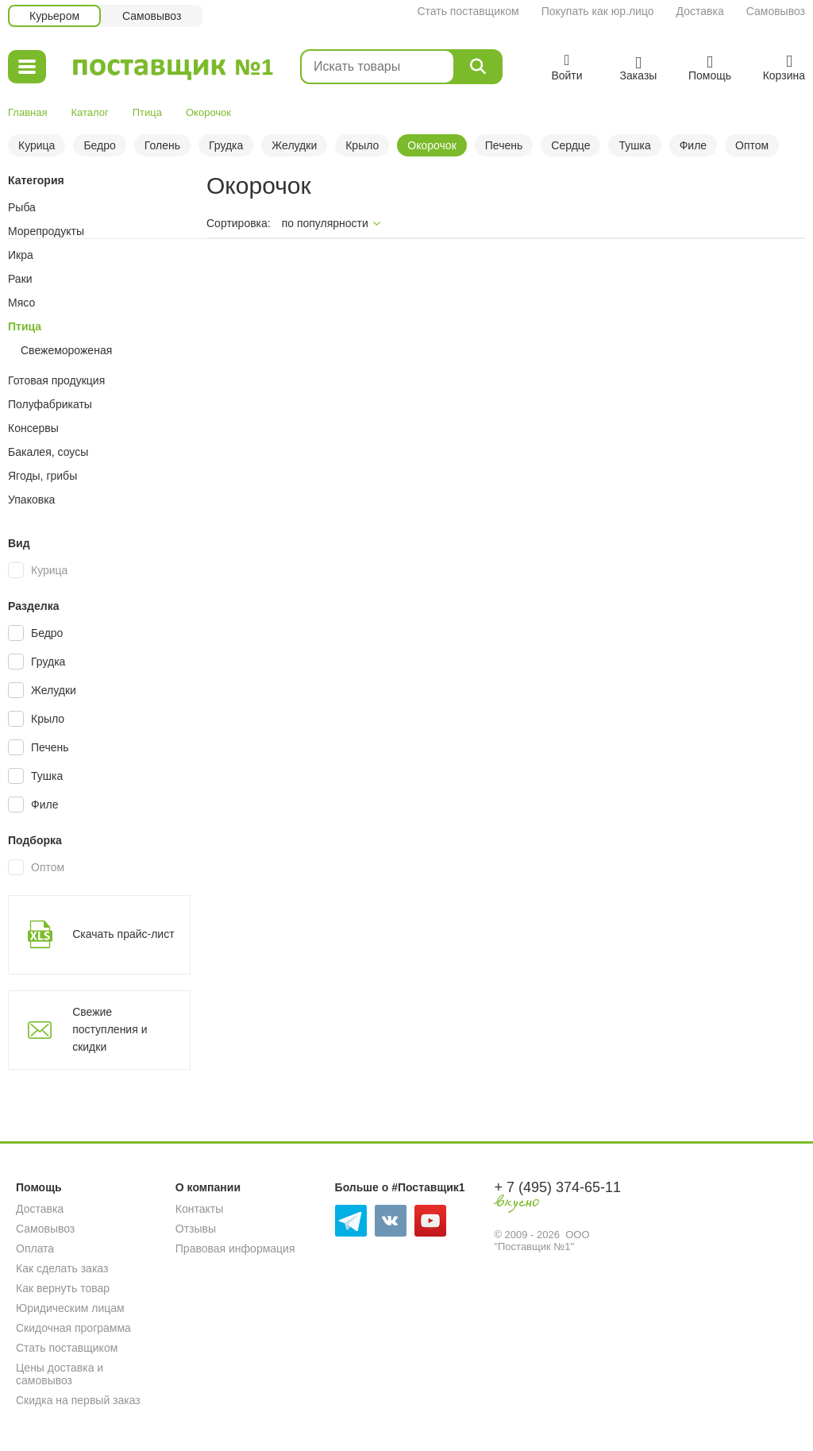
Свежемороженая (66, 350)
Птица (147, 112)
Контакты (199, 1208)
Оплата (35, 1248)
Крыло (362, 145)
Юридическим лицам (70, 1308)
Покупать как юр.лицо (597, 11)
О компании (208, 1187)
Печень (504, 145)
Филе (693, 145)
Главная (27, 112)
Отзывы (195, 1228)
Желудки (294, 145)
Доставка (700, 11)
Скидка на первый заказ (78, 1400)
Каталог (89, 112)
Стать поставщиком (467, 11)
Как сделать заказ (62, 1268)
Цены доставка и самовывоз (59, 1374)
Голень (162, 145)
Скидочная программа (73, 1328)
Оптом (752, 145)
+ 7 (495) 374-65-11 (557, 1187)
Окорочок (431, 145)
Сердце (570, 145)
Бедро (99, 145)
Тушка (634, 145)
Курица (36, 145)
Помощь (39, 1187)
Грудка (226, 145)
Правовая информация (235, 1248)
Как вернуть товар (63, 1288)
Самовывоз (775, 11)
